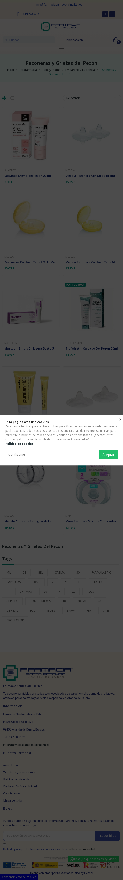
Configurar (16, 454)
